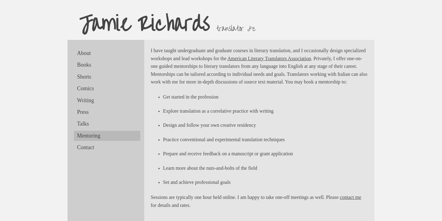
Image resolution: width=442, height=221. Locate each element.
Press (83, 112)
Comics (85, 88)
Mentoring (88, 136)
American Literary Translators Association (269, 58)
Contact (85, 147)
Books (84, 65)
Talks (83, 124)
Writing (85, 100)
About (84, 53)
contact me (350, 197)
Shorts (84, 77)
